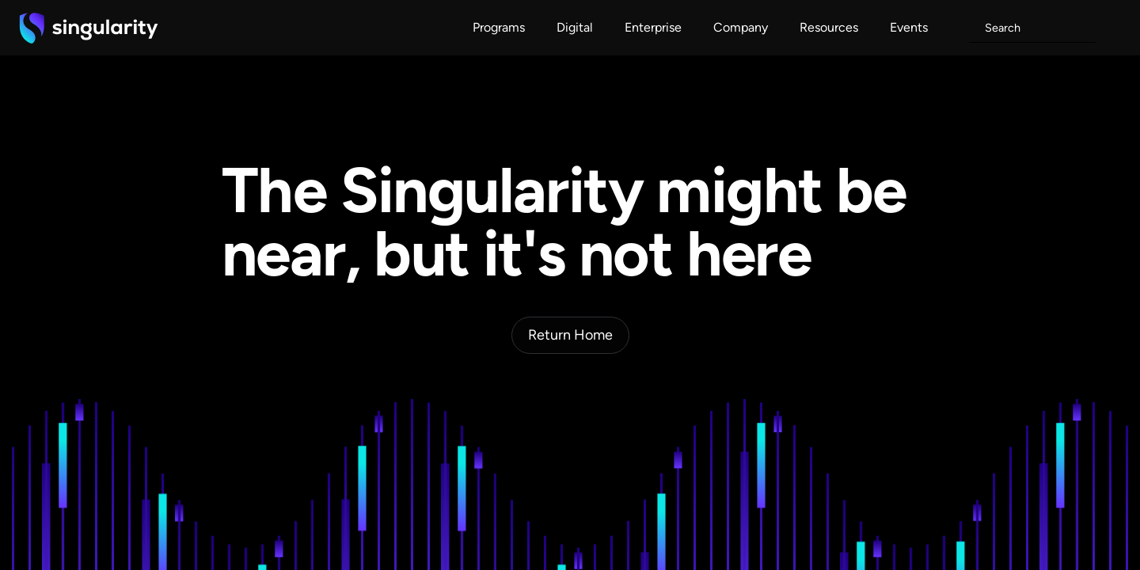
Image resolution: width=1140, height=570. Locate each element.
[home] (88, 27)
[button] (499, 27)
